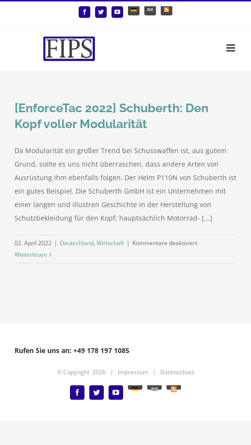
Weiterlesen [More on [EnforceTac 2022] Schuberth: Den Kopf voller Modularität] (30, 254)
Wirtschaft (110, 243)
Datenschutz (177, 372)
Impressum (133, 372)
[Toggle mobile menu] (231, 48)
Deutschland (77, 243)
